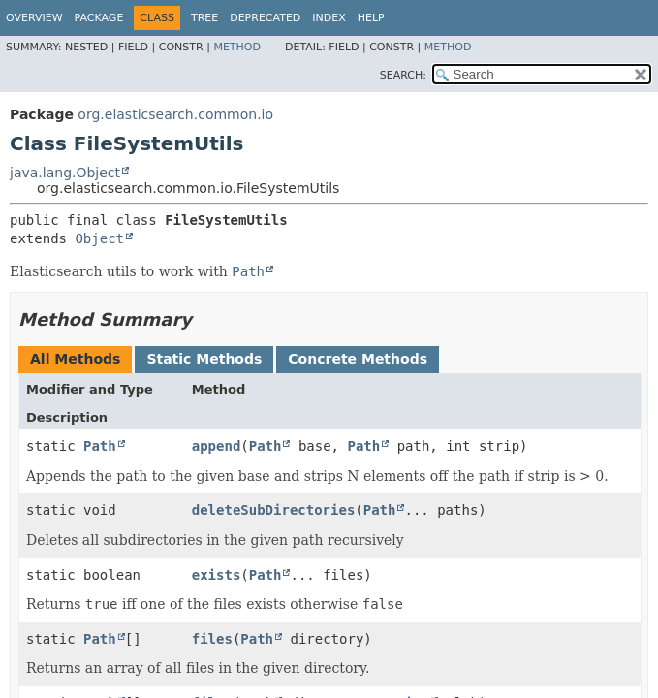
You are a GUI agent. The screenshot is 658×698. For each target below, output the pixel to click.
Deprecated (265, 18)
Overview (34, 18)
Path (99, 446)
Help (371, 18)
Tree (204, 18)
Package (99, 18)
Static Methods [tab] (204, 358)
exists (216, 575)
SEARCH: (403, 75)
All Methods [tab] (75, 358)
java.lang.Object (65, 172)
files (212, 639)
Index (328, 18)
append (216, 446)
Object (99, 238)
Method (237, 47)
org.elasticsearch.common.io (175, 114)
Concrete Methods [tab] (357, 358)
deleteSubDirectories (274, 510)
